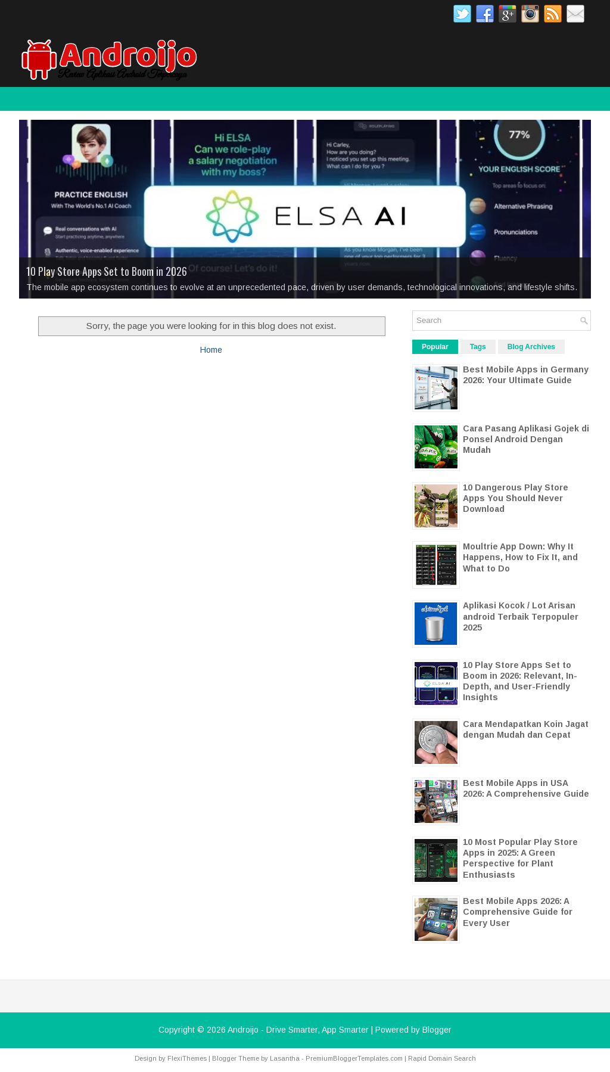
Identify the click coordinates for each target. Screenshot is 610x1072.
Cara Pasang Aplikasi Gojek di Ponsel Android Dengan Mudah (526, 439)
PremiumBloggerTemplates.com (354, 1058)
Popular (435, 347)
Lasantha (285, 1058)
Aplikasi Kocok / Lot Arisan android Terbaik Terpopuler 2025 (520, 616)
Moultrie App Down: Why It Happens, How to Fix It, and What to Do (520, 557)
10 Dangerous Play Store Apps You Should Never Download (515, 498)
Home (211, 350)
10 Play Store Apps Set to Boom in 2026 (106, 271)
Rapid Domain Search (442, 1058)
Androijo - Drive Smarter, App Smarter (298, 1029)
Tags (478, 347)
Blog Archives (531, 347)
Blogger (437, 1029)
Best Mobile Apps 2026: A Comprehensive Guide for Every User (517, 911)
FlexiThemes (187, 1058)
